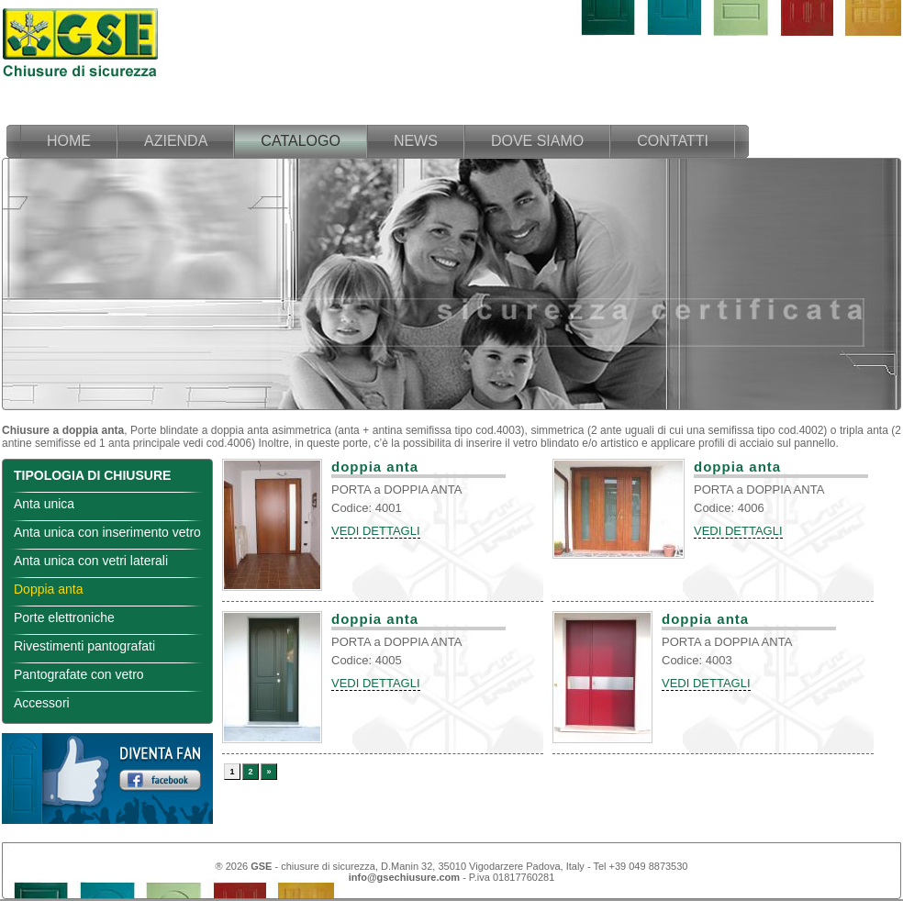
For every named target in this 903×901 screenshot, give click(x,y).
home (69, 141)
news (416, 141)
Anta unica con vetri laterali (91, 560)
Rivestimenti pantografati (84, 646)
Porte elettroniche (64, 617)
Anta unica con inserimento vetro (107, 532)
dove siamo (537, 141)
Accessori (42, 702)
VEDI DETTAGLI (375, 531)
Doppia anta (49, 589)
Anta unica (44, 503)
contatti (672, 141)
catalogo (300, 141)
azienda (175, 141)
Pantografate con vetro (79, 674)
